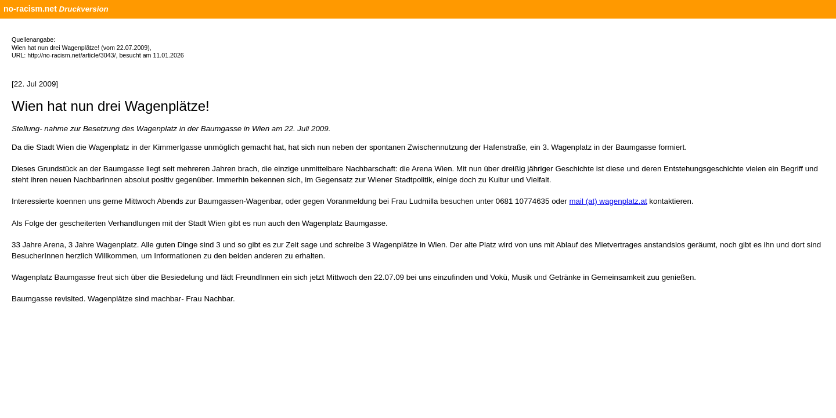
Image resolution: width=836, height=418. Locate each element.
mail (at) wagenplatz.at (608, 201)
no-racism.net (30, 8)
